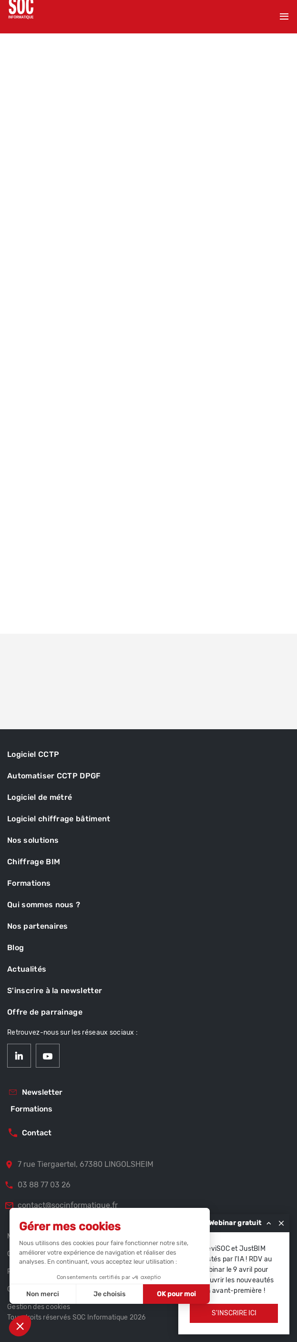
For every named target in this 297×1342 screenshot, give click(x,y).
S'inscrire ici (234, 1313)
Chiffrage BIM (33, 861)
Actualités (26, 969)
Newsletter (34, 1092)
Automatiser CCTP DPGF (54, 775)
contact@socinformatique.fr (61, 1205)
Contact (29, 1133)
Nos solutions (33, 840)
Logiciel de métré (39, 797)
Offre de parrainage (44, 1012)
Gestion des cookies (38, 1307)
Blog (15, 947)
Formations (29, 883)
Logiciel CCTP (33, 754)
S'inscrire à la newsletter (54, 990)
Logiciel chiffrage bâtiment (59, 818)
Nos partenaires (37, 926)
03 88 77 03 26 (37, 1185)
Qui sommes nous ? (43, 904)
